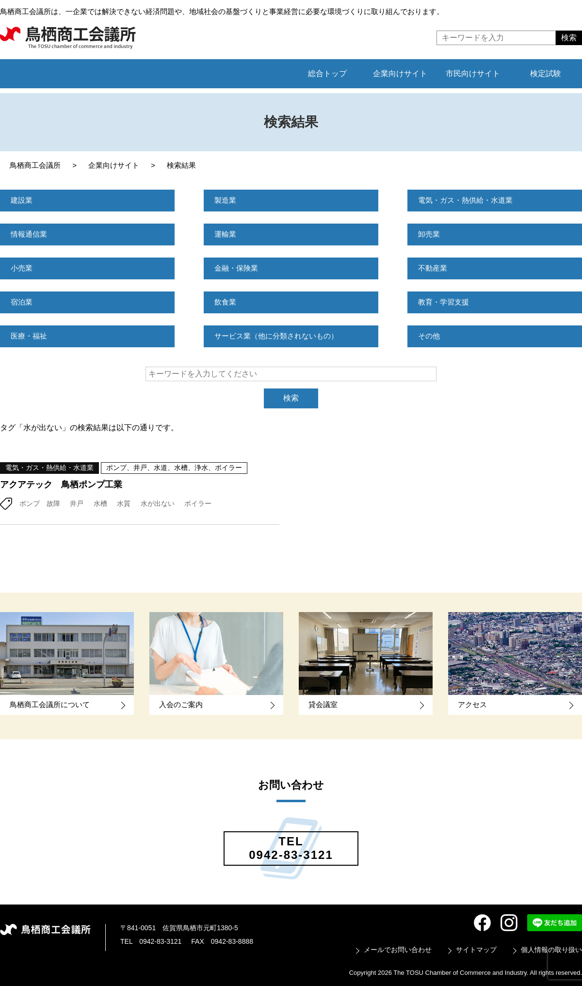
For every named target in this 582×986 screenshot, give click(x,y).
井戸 (76, 503)
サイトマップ (476, 950)
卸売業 (429, 234)
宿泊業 (22, 302)
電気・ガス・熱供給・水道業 (468, 200)
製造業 (226, 200)
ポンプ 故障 (39, 503)
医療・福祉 (30, 336)
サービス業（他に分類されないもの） (280, 336)
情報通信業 (30, 234)
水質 (123, 503)
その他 (429, 336)
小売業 (22, 268)
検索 (291, 398)
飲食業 (226, 302)
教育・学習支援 (445, 302)
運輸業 (226, 234)
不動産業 (433, 268)
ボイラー (197, 503)
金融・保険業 (237, 268)
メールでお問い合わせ (398, 950)
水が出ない (158, 503)
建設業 (22, 200)
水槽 (100, 503)
